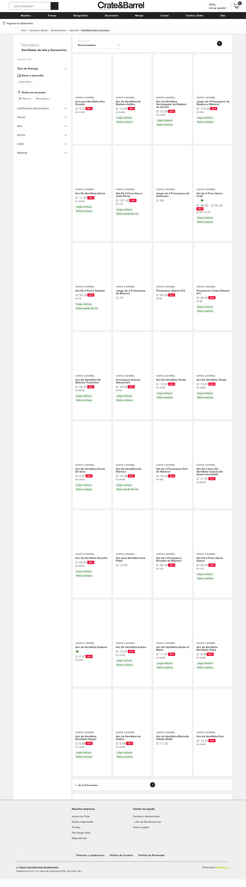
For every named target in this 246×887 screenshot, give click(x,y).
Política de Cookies (116, 862)
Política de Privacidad (143, 862)
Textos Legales (140, 838)
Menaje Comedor (55, 30)
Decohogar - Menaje (37, 30)
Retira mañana (41, 98)
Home (23, 30)
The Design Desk (80, 840)
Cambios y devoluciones (144, 823)
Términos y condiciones (88, 862)
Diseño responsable (81, 829)
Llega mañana (24, 81)
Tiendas (75, 834)
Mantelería (69, 30)
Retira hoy (25, 98)
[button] (33, 6)
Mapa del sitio (78, 845)
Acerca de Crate (79, 823)
